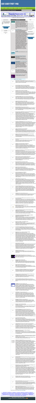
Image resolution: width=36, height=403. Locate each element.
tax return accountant (17, 51)
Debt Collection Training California (20, 80)
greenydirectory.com (17, 395)
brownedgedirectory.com (25, 393)
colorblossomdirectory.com (18, 394)
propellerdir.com (10, 392)
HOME (13, 397)
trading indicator (18, 178)
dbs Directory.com (4, 10)
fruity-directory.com (12, 395)
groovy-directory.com (23, 395)
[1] (18, 390)
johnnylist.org (18, 392)
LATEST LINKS (19, 397)
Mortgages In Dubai (18, 299)
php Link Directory (23, 398)
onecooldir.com (27, 392)
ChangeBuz (17, 283)
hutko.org (17, 250)
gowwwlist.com (14, 392)
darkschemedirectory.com (25, 394)
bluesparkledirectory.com (18, 393)
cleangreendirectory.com (6, 394)
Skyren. (17, 69)
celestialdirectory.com (31, 393)
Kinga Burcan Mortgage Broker (20, 121)
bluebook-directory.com (11, 393)
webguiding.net (22, 392)
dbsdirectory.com (31, 394)
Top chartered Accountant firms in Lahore (21, 226)
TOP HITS (23, 397)
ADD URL (15, 397)
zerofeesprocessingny (18, 96)
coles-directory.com (11, 394)
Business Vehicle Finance (19, 380)
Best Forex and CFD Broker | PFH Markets (21, 269)
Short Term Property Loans (19, 356)
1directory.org (31, 392)
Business (8, 10)
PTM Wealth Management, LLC (20, 309)
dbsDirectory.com (15, 398)
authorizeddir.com (5, 392)
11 (23, 390)
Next (24, 390)
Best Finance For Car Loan (19, 138)
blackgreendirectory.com (5, 393)
